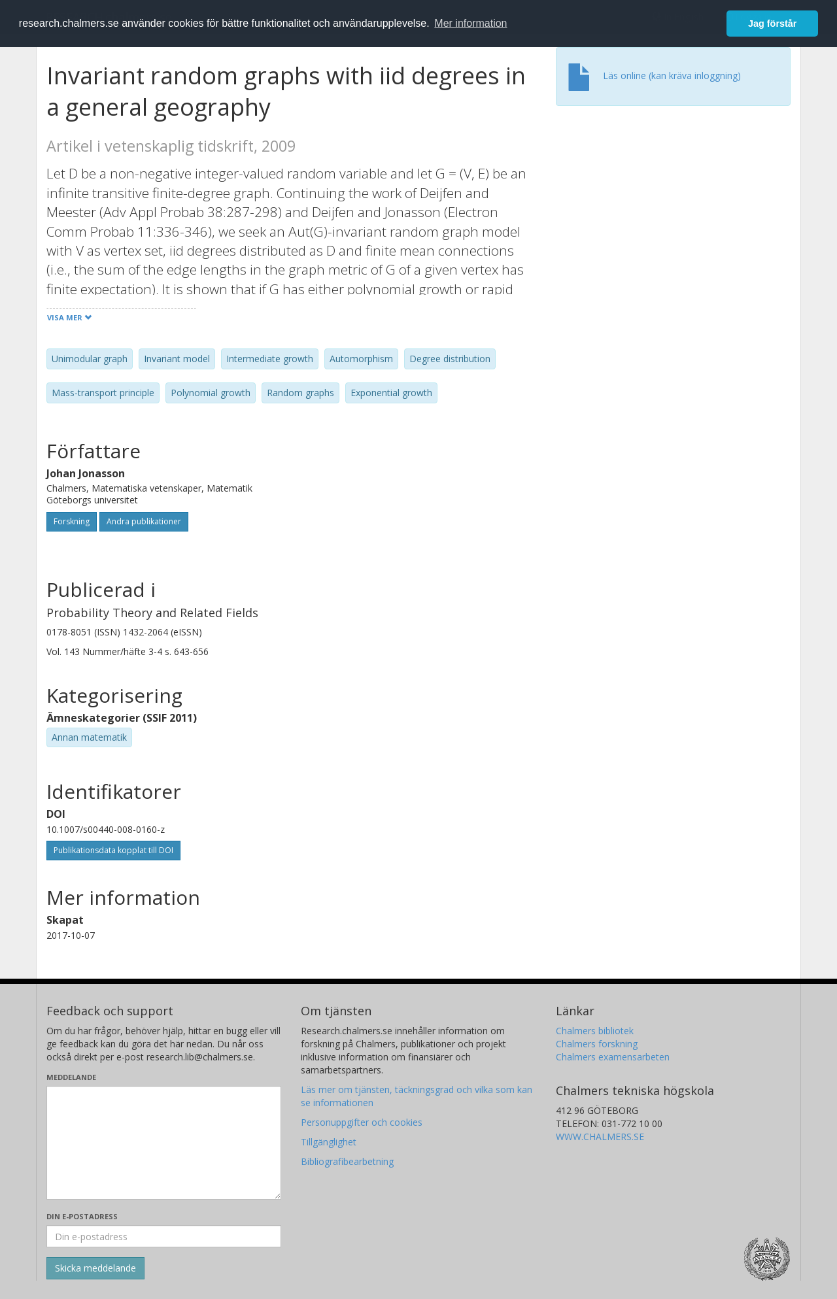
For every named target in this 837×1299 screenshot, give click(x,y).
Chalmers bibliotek (595, 1030)
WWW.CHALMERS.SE (600, 1136)
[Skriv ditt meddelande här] (163, 1143)
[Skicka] (95, 1268)
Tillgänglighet (328, 1142)
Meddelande (71, 1077)
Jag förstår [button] (772, 23)
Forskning (72, 521)
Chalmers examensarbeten (613, 1057)
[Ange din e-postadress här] (163, 1236)
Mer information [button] (470, 23)
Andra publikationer (144, 521)
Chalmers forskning (597, 1044)
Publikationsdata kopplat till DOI (113, 850)
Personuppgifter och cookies (361, 1122)
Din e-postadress (82, 1216)
